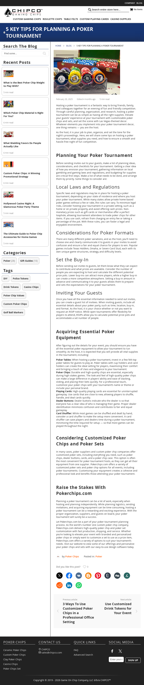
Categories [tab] (14, 253)
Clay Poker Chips (12, 659)
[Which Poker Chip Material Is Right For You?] (25, 104)
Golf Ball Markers (13, 312)
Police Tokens (20, 278)
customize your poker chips (71, 384)
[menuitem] (27, 19)
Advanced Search (83, 654)
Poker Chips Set (12, 668)
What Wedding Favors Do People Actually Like (22, 144)
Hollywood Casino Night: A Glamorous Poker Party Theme (21, 205)
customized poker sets (68, 454)
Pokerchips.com (69, 521)
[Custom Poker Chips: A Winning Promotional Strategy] (25, 164)
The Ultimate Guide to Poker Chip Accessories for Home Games (22, 235)
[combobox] (108, 9)
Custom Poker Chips (15, 303)
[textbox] (25, 53)
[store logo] (22, 12)
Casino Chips (31, 287)
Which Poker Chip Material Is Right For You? (23, 114)
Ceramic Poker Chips (14, 650)
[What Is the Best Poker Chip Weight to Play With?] (25, 74)
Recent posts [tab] (17, 62)
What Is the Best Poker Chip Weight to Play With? (24, 84)
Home (58, 45)
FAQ (76, 650)
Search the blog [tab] (20, 46)
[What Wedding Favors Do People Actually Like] (25, 134)
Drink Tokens (11, 287)
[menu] (72, 19)
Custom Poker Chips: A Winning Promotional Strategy (21, 175)
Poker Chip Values (13, 295)
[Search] (89, 9)
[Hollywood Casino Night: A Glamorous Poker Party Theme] (25, 195)
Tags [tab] (8, 270)
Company (130, 3)
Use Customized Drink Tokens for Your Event (118, 608)
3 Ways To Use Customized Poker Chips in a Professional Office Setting (78, 613)
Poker (99, 556)
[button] (44, 53)
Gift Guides (29, 260)
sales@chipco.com (52, 652)
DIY (5, 278)
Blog (139, 3)
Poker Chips (72, 556)
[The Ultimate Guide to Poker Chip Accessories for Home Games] (25, 225)
